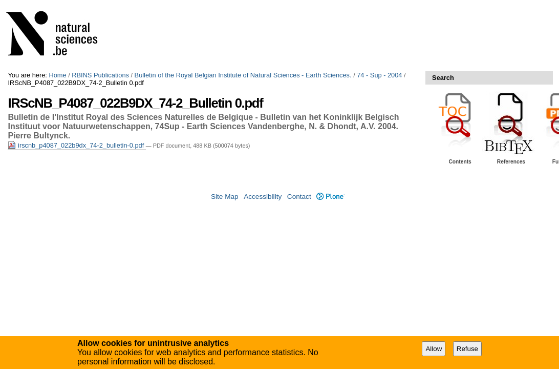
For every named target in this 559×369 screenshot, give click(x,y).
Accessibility (263, 196)
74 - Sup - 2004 (379, 75)
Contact (299, 196)
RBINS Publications (100, 75)
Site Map (225, 196)
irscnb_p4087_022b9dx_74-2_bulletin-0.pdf (76, 145)
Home (57, 75)
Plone (330, 196)
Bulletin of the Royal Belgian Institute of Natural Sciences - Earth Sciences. (243, 75)
